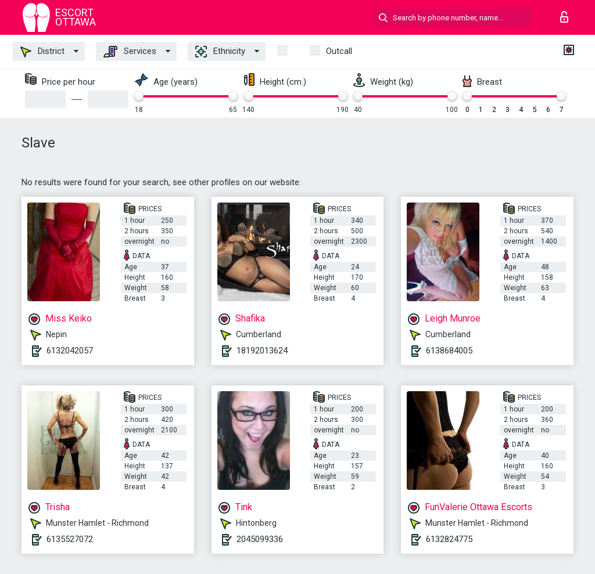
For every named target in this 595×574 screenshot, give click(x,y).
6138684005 (449, 350)
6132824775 (449, 539)
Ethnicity (220, 51)
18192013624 (262, 350)
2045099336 (259, 539)
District (42, 51)
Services (129, 51)
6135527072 (69, 539)
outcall (339, 51)
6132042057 (69, 350)
